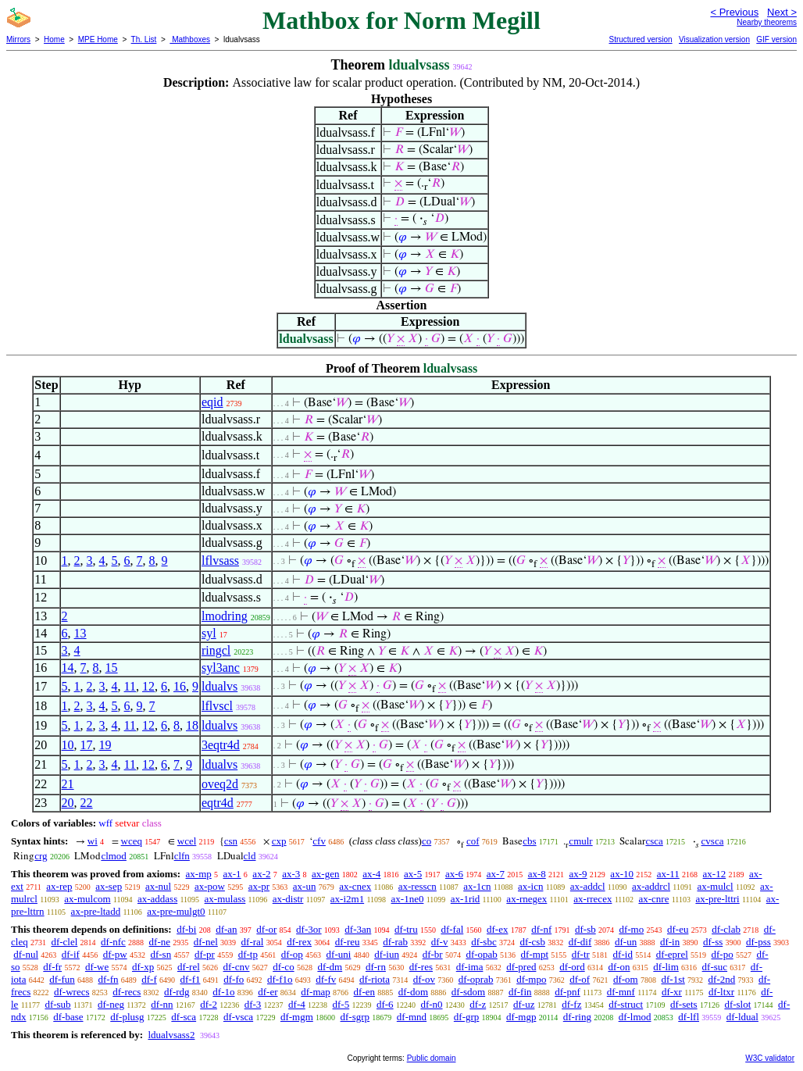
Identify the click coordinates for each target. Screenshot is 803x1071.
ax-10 (621, 874)
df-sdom (468, 992)
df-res (421, 967)
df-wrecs (71, 992)
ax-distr (288, 899)
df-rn (376, 967)
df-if (71, 954)
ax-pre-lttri (717, 899)
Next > (782, 12)
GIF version (776, 39)
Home (54, 39)
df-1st (672, 979)
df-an (226, 929)
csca (653, 841)
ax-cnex (355, 886)
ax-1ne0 (407, 899)
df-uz (523, 1004)
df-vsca (238, 1017)
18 (192, 725)
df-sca (183, 1017)
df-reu (347, 942)
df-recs (126, 992)
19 (105, 744)
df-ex (497, 929)
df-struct (625, 1004)
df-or (266, 929)
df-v (439, 942)
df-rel (188, 967)
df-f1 (190, 979)
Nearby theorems (767, 22)
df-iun (386, 954)
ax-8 (537, 874)
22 (86, 802)
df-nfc (113, 942)
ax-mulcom (87, 899)
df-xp (143, 967)
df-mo (631, 929)
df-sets (684, 1004)
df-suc (715, 967)
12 (148, 686)
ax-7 (496, 874)
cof (473, 841)
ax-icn (530, 886)
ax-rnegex (526, 899)
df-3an (357, 929)
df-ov (424, 979)
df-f (149, 979)
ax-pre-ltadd (96, 911)
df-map (315, 992)
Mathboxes (190, 39)
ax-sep (108, 886)
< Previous (734, 12)
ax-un (304, 886)
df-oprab (476, 979)
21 (68, 784)
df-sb (585, 929)
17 (86, 744)
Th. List (144, 39)
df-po (722, 954)
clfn (182, 856)
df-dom (413, 992)
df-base (68, 1017)
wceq (131, 841)
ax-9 (578, 874)
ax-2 (261, 874)
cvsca (712, 841)
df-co (283, 967)
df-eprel (672, 954)
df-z (477, 1004)
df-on (619, 967)
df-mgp (521, 1017)
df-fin (520, 992)
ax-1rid (465, 899)
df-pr (205, 954)
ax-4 (371, 874)
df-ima (470, 967)
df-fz (571, 1004)
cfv (319, 841)
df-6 (385, 1004)
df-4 (296, 1004)
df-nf (541, 929)
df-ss (713, 942)
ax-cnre (653, 899)
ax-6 (454, 874)
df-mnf (621, 992)
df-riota (374, 979)
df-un (626, 942)
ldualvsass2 (171, 1035)
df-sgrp (355, 1017)
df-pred (521, 967)
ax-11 (668, 874)
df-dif (580, 942)
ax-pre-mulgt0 (176, 911)
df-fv (326, 979)
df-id (623, 954)
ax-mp (199, 874)
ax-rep (59, 886)
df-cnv (236, 967)
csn (230, 841)
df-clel (64, 942)
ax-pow (210, 886)
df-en (364, 992)
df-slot (737, 1004)
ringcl (216, 650)
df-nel (206, 942)
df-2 (208, 1004)
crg (40, 856)
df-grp (467, 1017)
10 (68, 744)
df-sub (57, 1004)
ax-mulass (225, 899)
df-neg (111, 1004)
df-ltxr (721, 992)
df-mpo (531, 979)
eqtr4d (218, 802)
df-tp (248, 954)
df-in (670, 942)
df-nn (162, 1004)
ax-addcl (587, 886)
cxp (279, 841)
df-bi (186, 929)
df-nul (25, 954)
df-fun (62, 979)
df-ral (252, 942)
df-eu (677, 929)
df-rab (395, 942)
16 (179, 686)
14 (68, 667)
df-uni (339, 954)
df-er (267, 992)
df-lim (666, 967)
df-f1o (280, 979)
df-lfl (688, 1017)
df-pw (115, 954)
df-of (579, 979)
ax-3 (291, 874)
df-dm (329, 967)
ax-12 (714, 874)
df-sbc (484, 942)
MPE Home (98, 39)
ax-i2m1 (347, 899)
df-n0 (431, 1004)
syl (209, 633)
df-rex (299, 942)
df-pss (758, 942)
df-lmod (635, 1017)
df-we (97, 967)
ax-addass (157, 899)
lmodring (225, 616)
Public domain (431, 1058)
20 (68, 802)
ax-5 (413, 874)
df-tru (406, 929)
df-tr (581, 954)
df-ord (572, 967)
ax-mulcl (715, 886)
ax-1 (232, 874)
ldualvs (219, 686)
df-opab (481, 954)
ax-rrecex (592, 899)
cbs (529, 841)
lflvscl (217, 705)
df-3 (253, 1004)
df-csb (532, 942)
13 (80, 633)
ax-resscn (417, 886)
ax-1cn (477, 886)
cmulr (580, 841)
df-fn (108, 979)
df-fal (452, 929)
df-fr (52, 967)
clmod (114, 856)
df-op (292, 954)
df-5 (341, 1004)
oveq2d (220, 784)
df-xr (672, 992)
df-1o (223, 992)
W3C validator (769, 1058)
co (426, 841)
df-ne (159, 942)
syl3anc (221, 667)
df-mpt (534, 954)
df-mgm (296, 1017)
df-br (433, 954)
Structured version (640, 39)
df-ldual (742, 1017)
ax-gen (325, 874)
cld (250, 856)
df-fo (233, 979)
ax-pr (258, 886)
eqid (212, 402)
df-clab (726, 929)
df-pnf (567, 992)
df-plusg (127, 1017)
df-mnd (411, 1017)
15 (111, 667)
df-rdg (177, 992)
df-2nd (722, 979)
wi (92, 841)
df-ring (577, 1017)
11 (130, 686)
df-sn (160, 954)
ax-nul (158, 886)
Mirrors (18, 39)
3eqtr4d (221, 744)
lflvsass (220, 560)
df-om (625, 979)
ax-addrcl (651, 886)
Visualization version (714, 39)
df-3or (309, 929)
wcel (187, 841)
